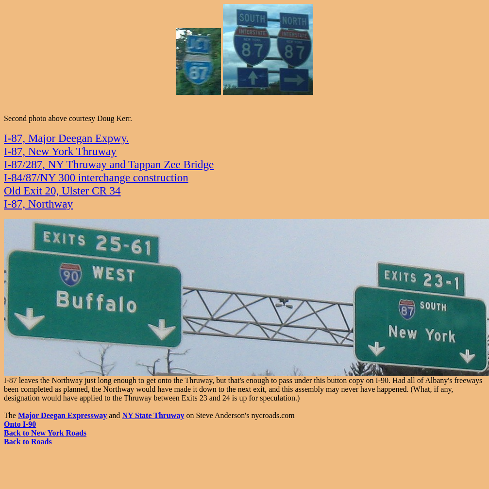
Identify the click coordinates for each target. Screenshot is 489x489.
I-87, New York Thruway (60, 151)
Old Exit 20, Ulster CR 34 (62, 190)
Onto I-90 (20, 424)
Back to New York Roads (45, 433)
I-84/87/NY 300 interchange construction (96, 177)
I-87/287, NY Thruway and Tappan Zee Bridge (109, 164)
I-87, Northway (38, 203)
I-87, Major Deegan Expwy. (66, 138)
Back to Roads (28, 441)
